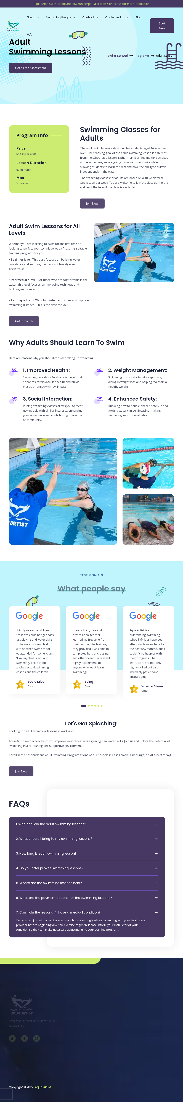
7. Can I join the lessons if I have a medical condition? (58, 912)
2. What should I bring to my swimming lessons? (54, 839)
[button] (83, 706)
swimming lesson (139, 153)
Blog (139, 17)
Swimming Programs (60, 17)
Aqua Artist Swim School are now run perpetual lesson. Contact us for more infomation (92, 4)
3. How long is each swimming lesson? (46, 854)
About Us (32, 17)
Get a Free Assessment (30, 68)
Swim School (117, 55)
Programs (142, 56)
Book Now (162, 25)
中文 (29, 34)
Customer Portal (116, 17)
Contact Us (90, 17)
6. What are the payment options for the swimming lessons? (64, 898)
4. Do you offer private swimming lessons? (49, 868)
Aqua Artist (43, 1087)
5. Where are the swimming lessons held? (49, 883)
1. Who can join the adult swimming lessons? (51, 824)
